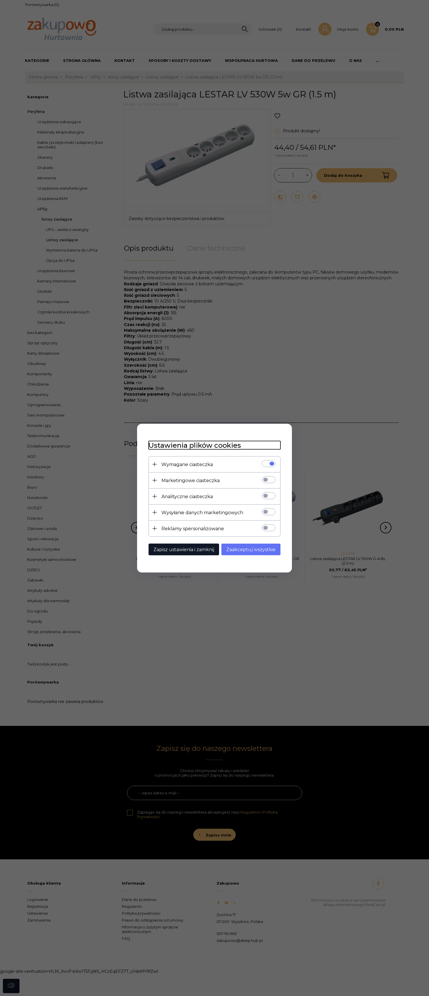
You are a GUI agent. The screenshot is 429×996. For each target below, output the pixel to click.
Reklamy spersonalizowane (192, 528)
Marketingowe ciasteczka (190, 480)
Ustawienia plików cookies (195, 445)
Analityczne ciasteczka (187, 496)
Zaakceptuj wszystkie (251, 549)
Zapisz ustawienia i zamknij (183, 549)
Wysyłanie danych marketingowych (202, 512)
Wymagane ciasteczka (187, 464)
